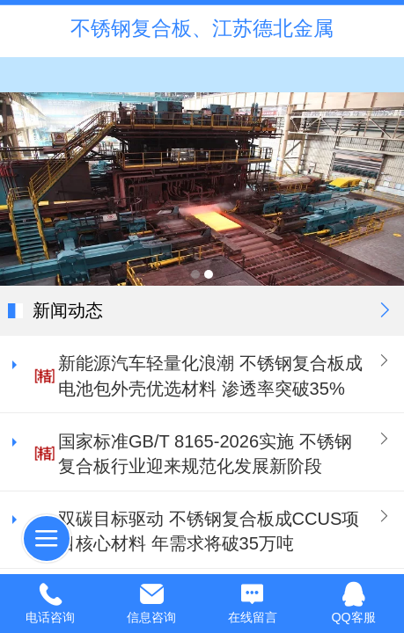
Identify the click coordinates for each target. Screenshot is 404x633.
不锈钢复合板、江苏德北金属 (202, 28)
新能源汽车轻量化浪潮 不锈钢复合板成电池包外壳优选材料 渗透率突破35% (210, 375)
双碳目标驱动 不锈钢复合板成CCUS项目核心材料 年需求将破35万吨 (208, 531)
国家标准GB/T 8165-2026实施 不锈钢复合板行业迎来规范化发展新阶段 (205, 454)
